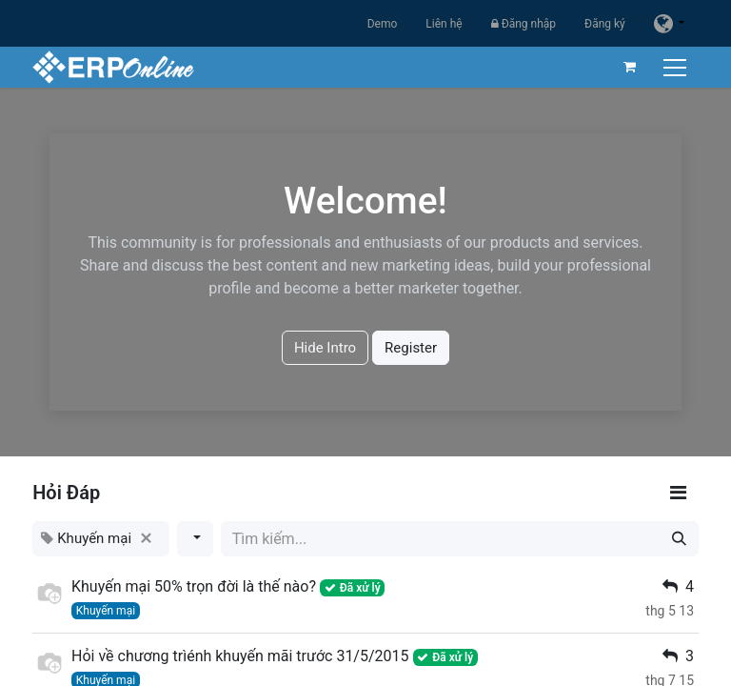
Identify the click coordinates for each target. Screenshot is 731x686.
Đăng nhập (523, 23)
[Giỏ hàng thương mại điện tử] (629, 67)
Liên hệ (443, 23)
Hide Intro (325, 347)
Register (411, 347)
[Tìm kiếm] (679, 538)
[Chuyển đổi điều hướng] (676, 67)
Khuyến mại (105, 610)
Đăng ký (604, 23)
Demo (382, 23)
